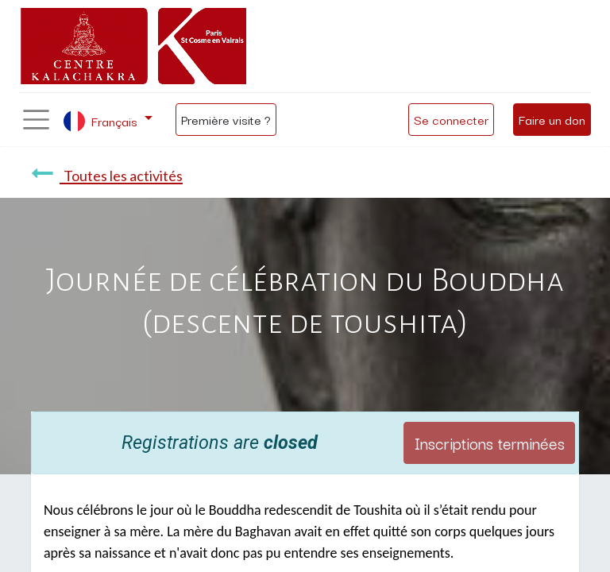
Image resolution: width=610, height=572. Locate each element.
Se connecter (451, 119)
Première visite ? (226, 119)
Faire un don (552, 119)
